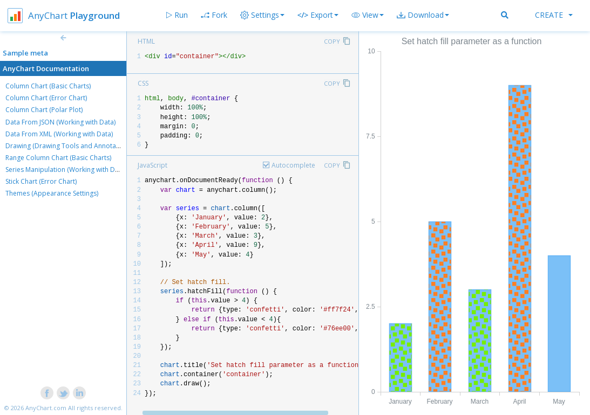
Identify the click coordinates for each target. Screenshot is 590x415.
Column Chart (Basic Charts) (48, 86)
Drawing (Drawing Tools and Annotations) (69, 145)
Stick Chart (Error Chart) (41, 181)
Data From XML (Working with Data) (59, 134)
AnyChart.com (45, 408)
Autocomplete (293, 165)
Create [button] (554, 15)
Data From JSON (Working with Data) (60, 122)
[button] (367, 15)
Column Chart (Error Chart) (46, 97)
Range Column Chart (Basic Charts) (58, 157)
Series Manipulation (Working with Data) (65, 169)
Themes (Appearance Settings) (51, 193)
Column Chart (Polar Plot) (44, 109)
